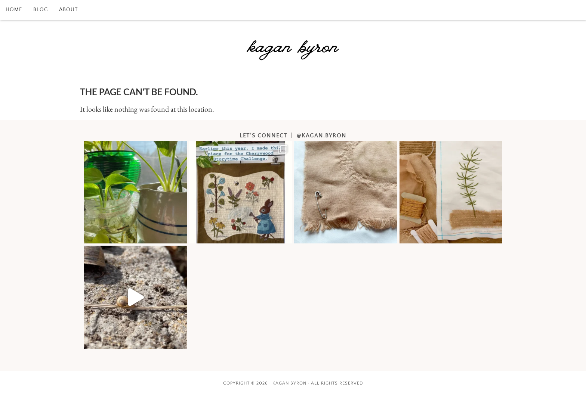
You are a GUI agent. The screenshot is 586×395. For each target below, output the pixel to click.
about (68, 10)
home (14, 10)
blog (40, 10)
